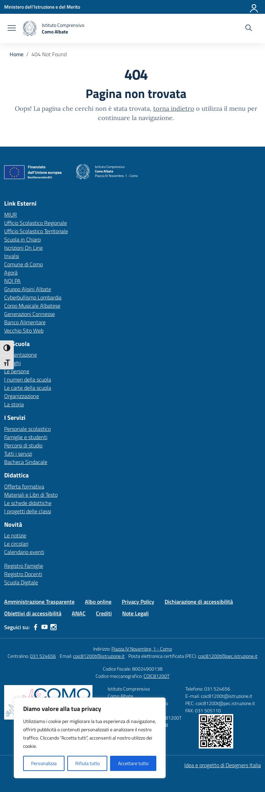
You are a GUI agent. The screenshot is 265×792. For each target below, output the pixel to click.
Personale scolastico (27, 429)
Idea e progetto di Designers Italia (222, 765)
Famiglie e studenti (25, 437)
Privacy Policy (138, 601)
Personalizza (44, 763)
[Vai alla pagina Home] (16, 54)
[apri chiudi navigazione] (12, 28)
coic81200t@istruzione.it (99, 656)
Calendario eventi (24, 552)
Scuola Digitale (21, 582)
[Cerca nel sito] (248, 28)
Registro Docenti (23, 574)
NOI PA (12, 281)
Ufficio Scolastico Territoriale (36, 231)
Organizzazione (21, 396)
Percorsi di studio (23, 445)
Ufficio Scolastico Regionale (35, 223)
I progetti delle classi (27, 511)
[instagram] (53, 627)
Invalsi (11, 256)
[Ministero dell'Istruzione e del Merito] (42, 6)
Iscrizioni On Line (23, 248)
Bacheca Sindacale (25, 462)
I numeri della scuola (27, 379)
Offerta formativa (24, 486)
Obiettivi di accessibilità (32, 613)
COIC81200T (156, 676)
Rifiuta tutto (87, 763)
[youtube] (44, 627)
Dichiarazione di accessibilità (199, 601)
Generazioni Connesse (29, 314)
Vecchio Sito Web (23, 330)
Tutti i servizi (18, 453)
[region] (90, 737)
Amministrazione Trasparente (39, 601)
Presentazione (20, 354)
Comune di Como (23, 264)
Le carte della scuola (27, 388)
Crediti (104, 613)
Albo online (98, 601)
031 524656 (43, 656)
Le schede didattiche (27, 503)
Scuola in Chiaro (22, 239)
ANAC (79, 613)
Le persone (16, 371)
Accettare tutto (133, 763)
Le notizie (15, 535)
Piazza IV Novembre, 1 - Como (141, 648)
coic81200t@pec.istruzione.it (227, 656)
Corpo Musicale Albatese (32, 305)
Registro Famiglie (23, 566)
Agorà (11, 272)
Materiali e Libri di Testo (31, 495)
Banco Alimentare (25, 322)
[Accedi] (254, 7)
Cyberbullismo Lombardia (32, 297)
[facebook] (35, 627)
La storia (14, 404)
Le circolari (16, 543)
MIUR (10, 214)
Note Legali (135, 613)
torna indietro (173, 108)
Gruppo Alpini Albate (27, 289)
